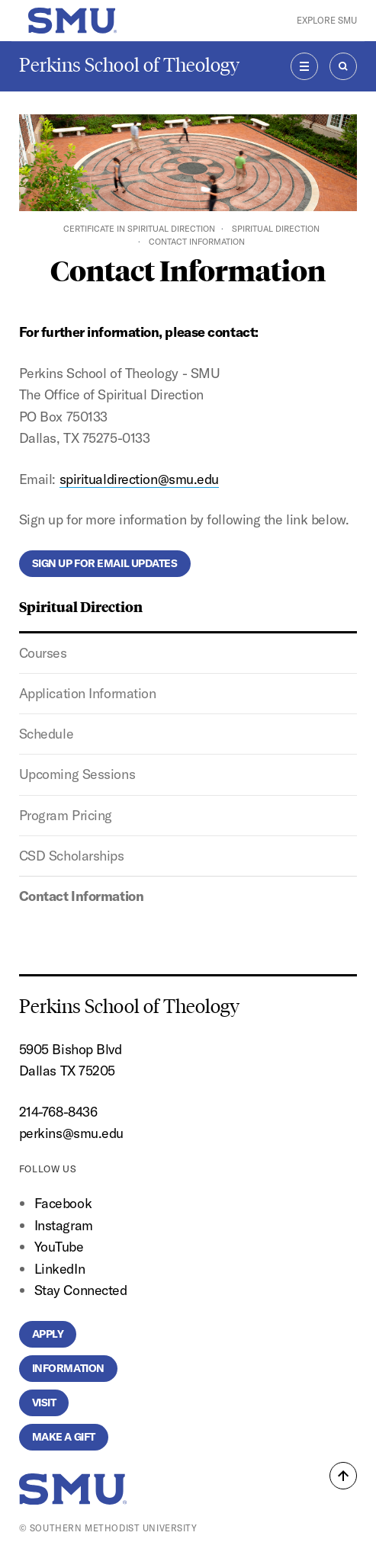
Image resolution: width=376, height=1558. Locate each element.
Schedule (46, 733)
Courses (43, 653)
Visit (44, 1402)
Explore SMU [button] (327, 20)
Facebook (63, 1203)
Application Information (87, 693)
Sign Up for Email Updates (105, 563)
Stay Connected (80, 1290)
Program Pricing (65, 815)
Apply (48, 1334)
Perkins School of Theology (129, 65)
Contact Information (81, 896)
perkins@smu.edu (71, 1133)
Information (68, 1368)
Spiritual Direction (276, 228)
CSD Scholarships (71, 855)
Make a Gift (63, 1437)
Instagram (63, 1225)
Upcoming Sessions (77, 774)
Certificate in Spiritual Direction (139, 228)
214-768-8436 (58, 1111)
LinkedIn (59, 1268)
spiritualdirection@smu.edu (139, 479)
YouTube (59, 1246)
